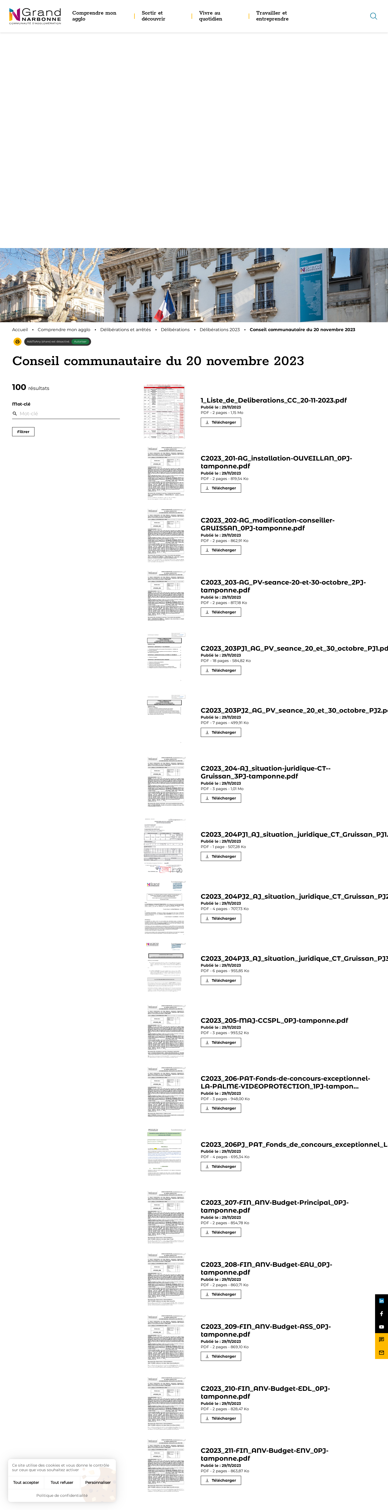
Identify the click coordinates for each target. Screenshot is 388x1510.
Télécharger (224, 206)
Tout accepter (26, 1482)
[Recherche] (374, 16)
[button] (17, 126)
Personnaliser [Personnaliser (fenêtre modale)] (98, 1482)
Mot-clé (21, 188)
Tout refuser (62, 1482)
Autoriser (80, 126)
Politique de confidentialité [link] (62, 1495)
